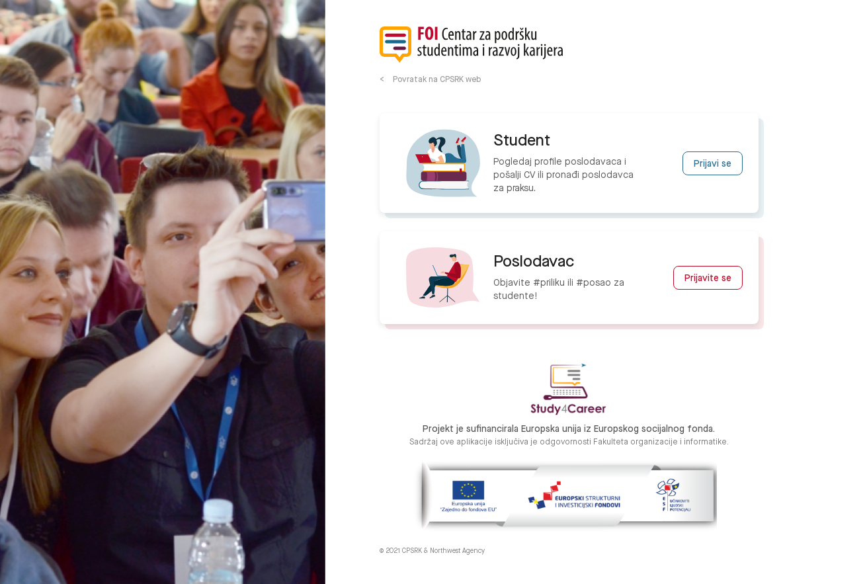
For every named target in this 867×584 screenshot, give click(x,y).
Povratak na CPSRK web (437, 80)
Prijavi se (712, 164)
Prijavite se (707, 278)
